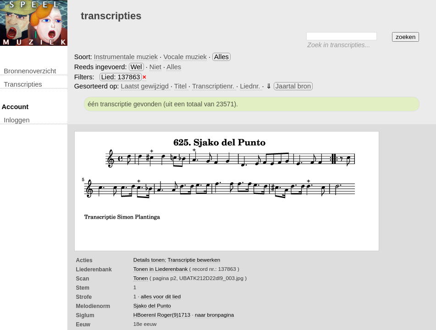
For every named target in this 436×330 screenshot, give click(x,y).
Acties (84, 260)
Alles (173, 67)
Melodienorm (93, 306)
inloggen (16, 120)
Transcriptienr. (214, 86)
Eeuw (83, 324)
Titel (181, 86)
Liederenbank (94, 269)
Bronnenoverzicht (30, 71)
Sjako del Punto (152, 305)
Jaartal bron (293, 86)
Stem (82, 288)
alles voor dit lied (161, 296)
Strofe (84, 297)
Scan (82, 278)
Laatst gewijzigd (146, 86)
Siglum (85, 315)
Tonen (140, 278)
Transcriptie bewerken (193, 260)
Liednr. (251, 86)
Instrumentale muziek (126, 56)
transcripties (23, 84)
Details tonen (149, 260)
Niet (155, 67)
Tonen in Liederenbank (161, 269)
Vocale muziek (185, 56)
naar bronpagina (214, 315)
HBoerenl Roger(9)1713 (161, 315)
